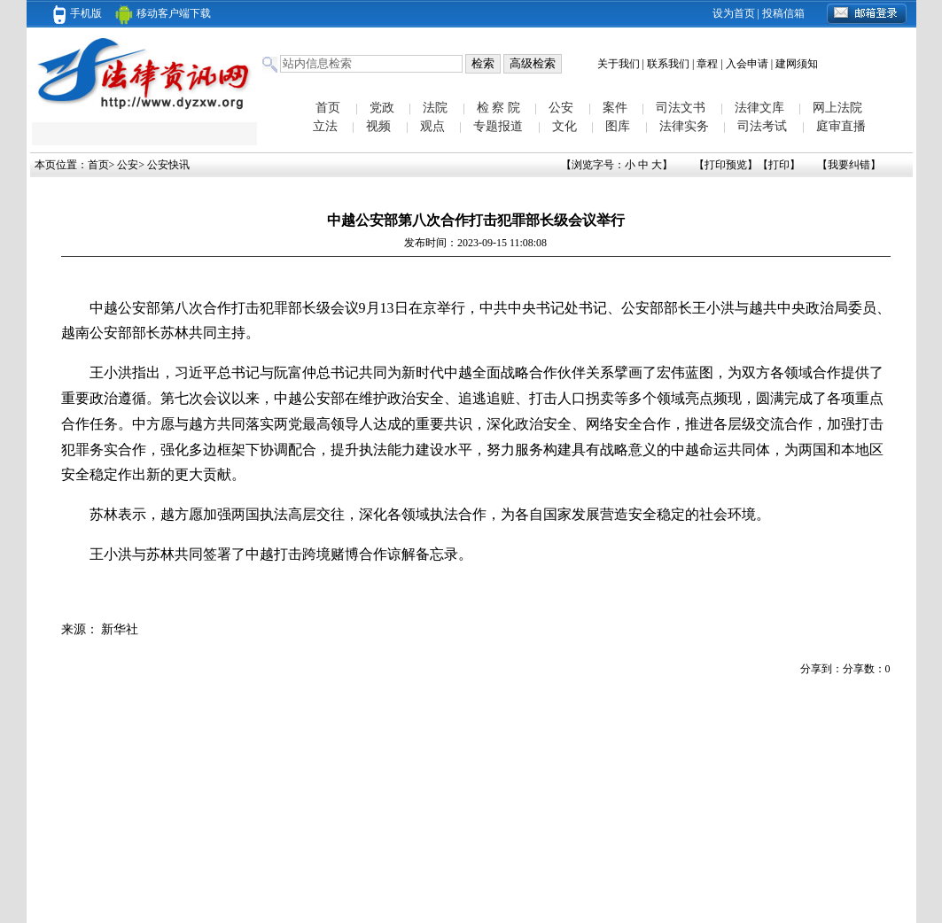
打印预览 (726, 165)
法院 (435, 107)
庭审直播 (841, 126)
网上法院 (837, 107)
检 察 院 (498, 107)
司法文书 (680, 107)
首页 (327, 107)
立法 (325, 126)
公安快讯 (168, 165)
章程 (707, 64)
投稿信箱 (783, 13)
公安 (561, 107)
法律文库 (759, 107)
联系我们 (668, 64)
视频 (378, 126)
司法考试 (762, 126)
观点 (432, 126)
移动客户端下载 (163, 13)
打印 (779, 165)
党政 (382, 107)
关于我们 (618, 64)
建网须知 (796, 64)
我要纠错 (849, 165)
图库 (617, 126)
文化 (564, 126)
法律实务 (684, 126)
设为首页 (733, 13)
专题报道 (498, 126)
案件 (615, 107)
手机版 (77, 13)
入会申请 (747, 64)
